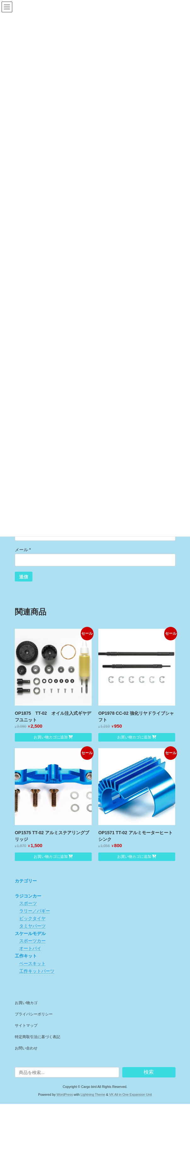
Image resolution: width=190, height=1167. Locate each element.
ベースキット (32, 963)
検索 (149, 1072)
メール (23, 549)
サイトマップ (26, 1025)
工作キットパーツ (37, 970)
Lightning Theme (93, 1094)
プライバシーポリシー (34, 1014)
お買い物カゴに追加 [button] (51, 737)
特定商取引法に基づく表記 (37, 1037)
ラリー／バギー (34, 910)
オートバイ (30, 948)
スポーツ (28, 903)
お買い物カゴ (26, 1003)
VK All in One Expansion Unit (130, 1094)
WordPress (64, 1094)
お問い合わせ (26, 1048)
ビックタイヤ (32, 918)
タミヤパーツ (32, 925)
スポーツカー (32, 941)
